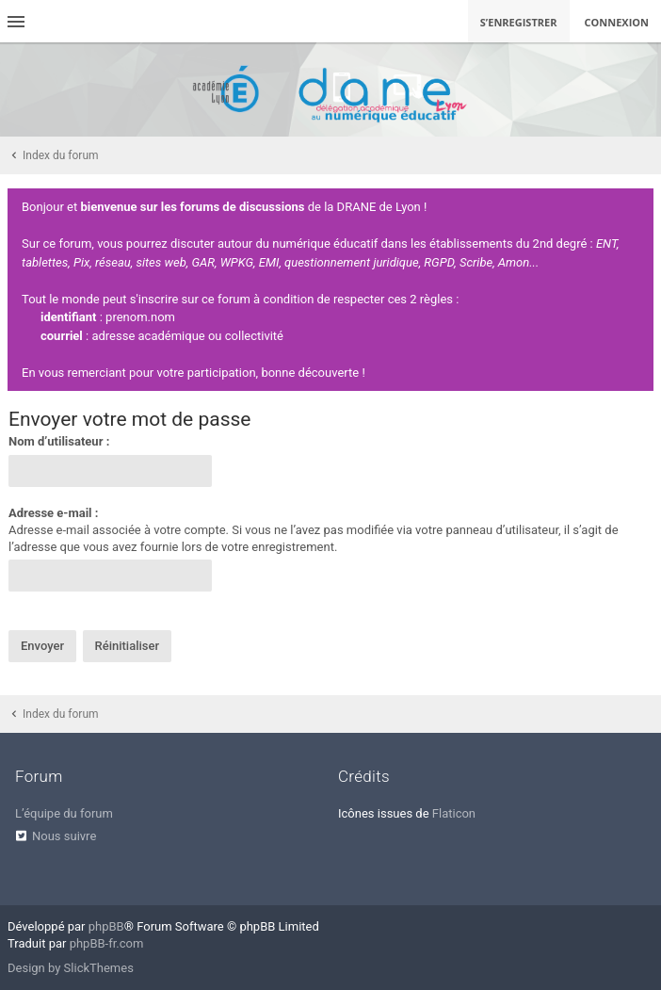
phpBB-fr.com (107, 943)
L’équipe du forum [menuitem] (64, 813)
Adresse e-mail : (53, 513)
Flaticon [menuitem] (454, 813)
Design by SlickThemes (71, 968)
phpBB (106, 926)
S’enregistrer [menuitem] (518, 22)
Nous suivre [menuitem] (64, 836)
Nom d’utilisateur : (58, 441)
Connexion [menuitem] (617, 22)
